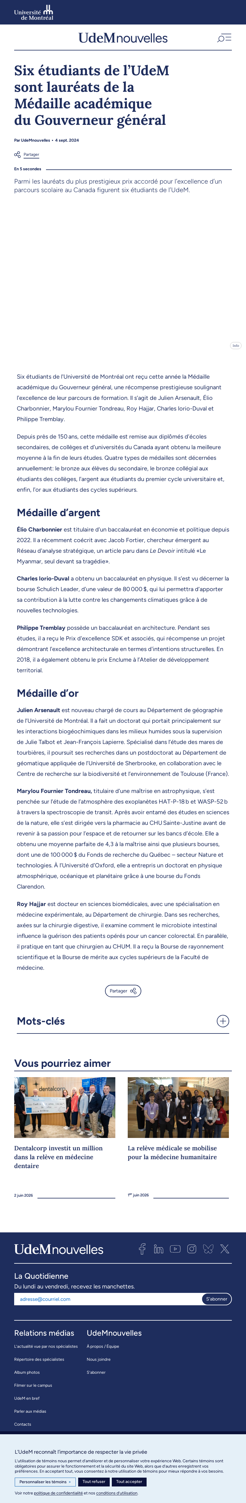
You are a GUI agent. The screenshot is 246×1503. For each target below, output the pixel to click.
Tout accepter (129, 1481)
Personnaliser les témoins (45, 1482)
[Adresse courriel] (107, 1304)
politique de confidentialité (58, 1493)
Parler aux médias (30, 1416)
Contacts (22, 1429)
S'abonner (216, 1304)
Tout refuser (94, 1481)
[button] (223, 39)
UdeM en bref (27, 1403)
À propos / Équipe (103, 1351)
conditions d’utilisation (116, 1493)
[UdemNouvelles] (123, 39)
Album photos (27, 1377)
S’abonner (96, 1377)
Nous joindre (99, 1364)
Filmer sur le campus (33, 1390)
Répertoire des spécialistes (39, 1364)
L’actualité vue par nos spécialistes (46, 1351)
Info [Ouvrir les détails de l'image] (236, 351)
